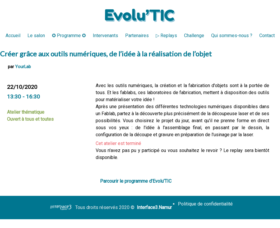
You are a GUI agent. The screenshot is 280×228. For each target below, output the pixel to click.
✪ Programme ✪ (69, 35)
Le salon (36, 35)
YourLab (23, 66)
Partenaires (137, 35)
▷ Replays (166, 35)
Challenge (194, 35)
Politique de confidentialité (205, 204)
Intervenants (105, 35)
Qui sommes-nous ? (231, 35)
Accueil (13, 35)
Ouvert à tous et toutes (30, 119)
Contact (267, 35)
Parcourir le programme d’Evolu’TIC (136, 181)
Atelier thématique (25, 112)
